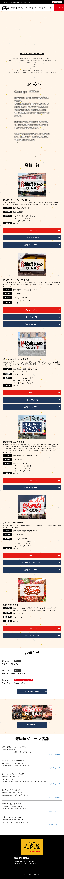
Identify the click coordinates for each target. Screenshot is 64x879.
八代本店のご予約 (42, 238)
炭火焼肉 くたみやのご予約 (41, 563)
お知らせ (50, 8)
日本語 (55, 2)
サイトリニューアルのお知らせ (32, 54)
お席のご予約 (59, 8)
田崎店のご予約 (43, 400)
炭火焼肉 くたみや (42, 8)
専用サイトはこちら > (55, 824)
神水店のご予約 (43, 317)
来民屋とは (13, 8)
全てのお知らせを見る (36, 691)
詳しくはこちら (37, 725)
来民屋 (31, 874)
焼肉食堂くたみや (32, 8)
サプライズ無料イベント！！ (13, 664)
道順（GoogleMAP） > (55, 754)
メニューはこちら (42, 230)
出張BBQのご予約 (42, 635)
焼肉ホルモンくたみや (22, 8)
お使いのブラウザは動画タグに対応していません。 (32, 27)
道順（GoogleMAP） (42, 245)
